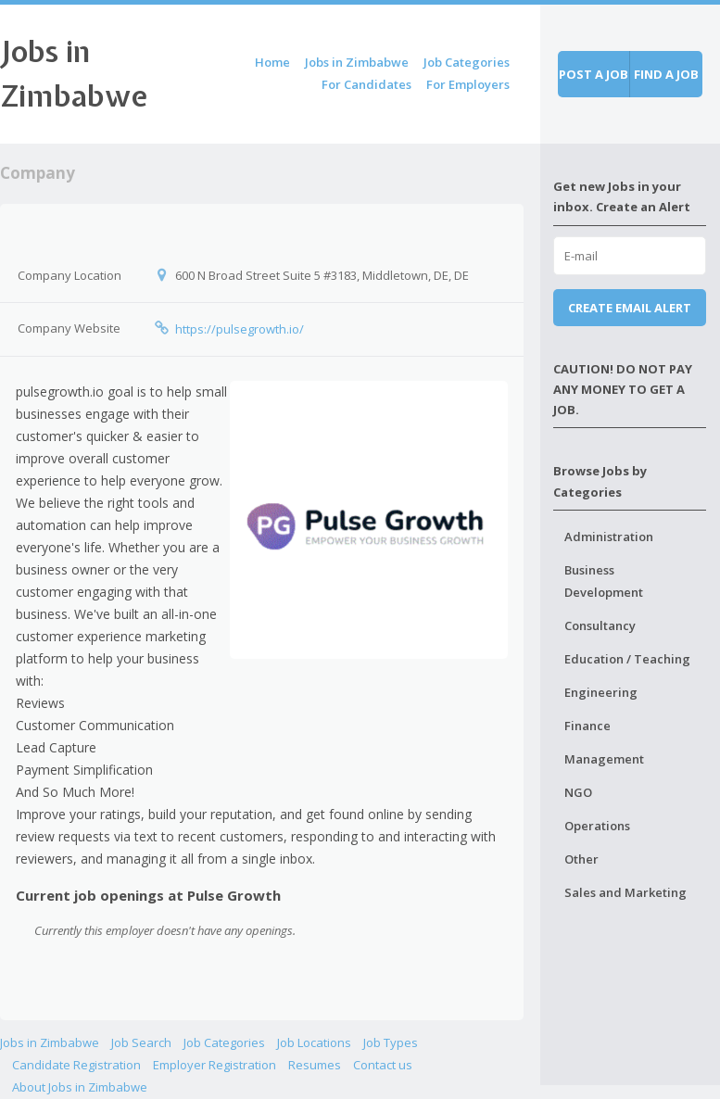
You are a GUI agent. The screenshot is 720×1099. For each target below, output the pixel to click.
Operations (597, 825)
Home (272, 62)
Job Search (141, 1042)
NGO (578, 792)
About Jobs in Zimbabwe (79, 1087)
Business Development (603, 581)
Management (604, 759)
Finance (587, 725)
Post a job (593, 74)
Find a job (666, 74)
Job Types (390, 1042)
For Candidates (366, 84)
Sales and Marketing (625, 892)
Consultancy (600, 625)
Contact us (382, 1064)
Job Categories (466, 62)
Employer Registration (214, 1064)
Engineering (601, 692)
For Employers (468, 84)
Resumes (314, 1064)
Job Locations (314, 1042)
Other (581, 859)
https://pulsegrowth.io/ (239, 329)
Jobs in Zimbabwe (357, 62)
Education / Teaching (627, 659)
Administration (608, 536)
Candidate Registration (76, 1064)
